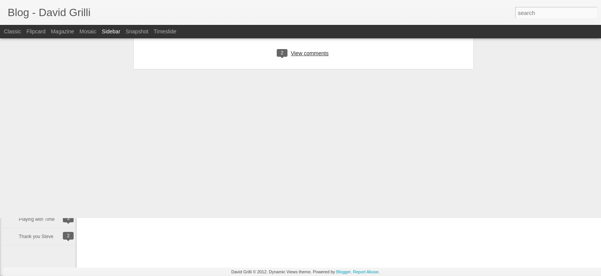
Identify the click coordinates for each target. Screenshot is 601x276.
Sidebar (111, 31)
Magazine (62, 31)
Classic (12, 31)
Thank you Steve (36, 236)
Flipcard (36, 31)
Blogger (343, 271)
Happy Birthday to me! (41, 184)
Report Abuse (366, 271)
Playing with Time (36, 219)
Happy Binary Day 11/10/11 (47, 202)
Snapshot (137, 31)
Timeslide (165, 31)
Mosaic (87, 31)
